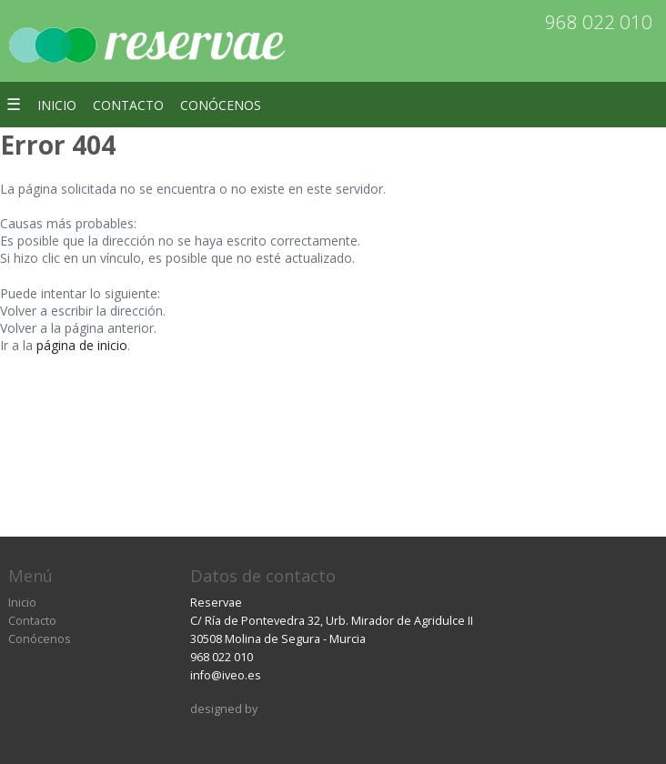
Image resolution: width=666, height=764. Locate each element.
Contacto (128, 105)
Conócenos (220, 105)
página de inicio (81, 345)
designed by (223, 709)
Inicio (56, 105)
